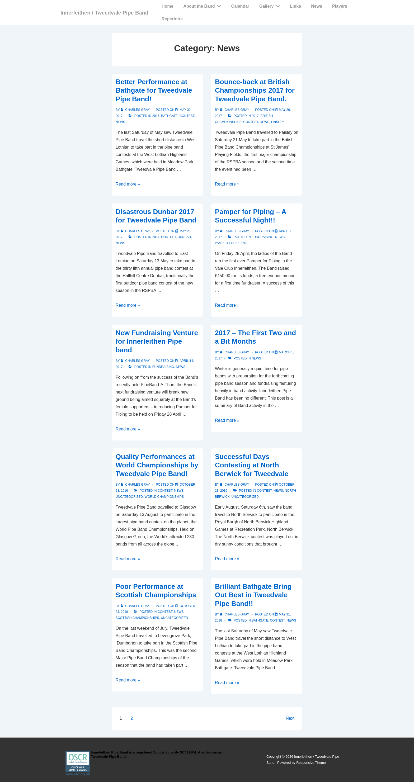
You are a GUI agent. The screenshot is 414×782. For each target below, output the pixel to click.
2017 (155, 116)
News (316, 6)
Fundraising (263, 237)
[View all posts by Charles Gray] (136, 110)
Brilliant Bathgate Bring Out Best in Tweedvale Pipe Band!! (253, 595)
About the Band (204, 5)
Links (295, 6)
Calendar (240, 6)
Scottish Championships (137, 618)
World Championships (164, 497)
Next (290, 718)
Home (167, 6)
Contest (187, 116)
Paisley (277, 122)
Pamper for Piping (231, 243)
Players (339, 6)
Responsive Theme (311, 763)
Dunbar (184, 237)
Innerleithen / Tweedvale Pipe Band (104, 13)
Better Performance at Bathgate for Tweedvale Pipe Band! (154, 90)
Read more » (128, 184)
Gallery (271, 5)
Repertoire (172, 19)
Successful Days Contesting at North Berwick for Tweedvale (251, 465)
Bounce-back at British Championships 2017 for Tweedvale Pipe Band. (255, 90)
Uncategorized (129, 497)
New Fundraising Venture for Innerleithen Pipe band (157, 341)
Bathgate (169, 116)
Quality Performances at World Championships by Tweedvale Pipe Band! (157, 465)
